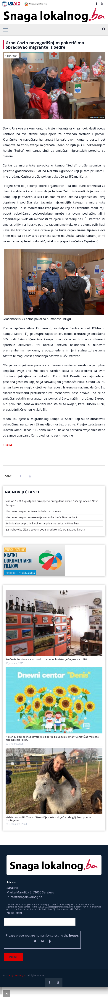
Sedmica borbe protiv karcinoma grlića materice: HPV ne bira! (42, 523)
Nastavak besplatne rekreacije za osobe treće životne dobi (41, 517)
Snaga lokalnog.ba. (18, 975)
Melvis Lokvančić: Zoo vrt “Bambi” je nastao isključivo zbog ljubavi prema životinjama (48, 819)
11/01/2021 (11, 56)
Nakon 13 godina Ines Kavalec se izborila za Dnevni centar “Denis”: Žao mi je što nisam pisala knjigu (52, 738)
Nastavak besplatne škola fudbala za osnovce (33, 511)
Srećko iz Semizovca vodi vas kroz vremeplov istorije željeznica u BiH (46, 659)
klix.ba (7, 445)
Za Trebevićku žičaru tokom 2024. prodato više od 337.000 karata (45, 529)
